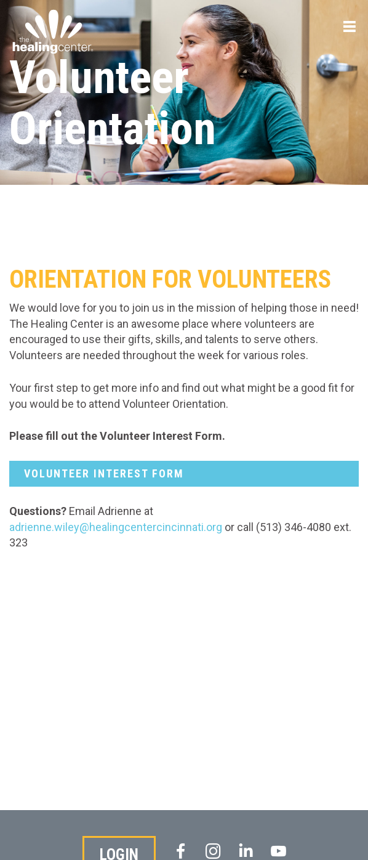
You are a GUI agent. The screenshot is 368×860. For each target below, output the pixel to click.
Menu (349, 32)
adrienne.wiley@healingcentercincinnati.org (115, 527)
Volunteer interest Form (104, 473)
